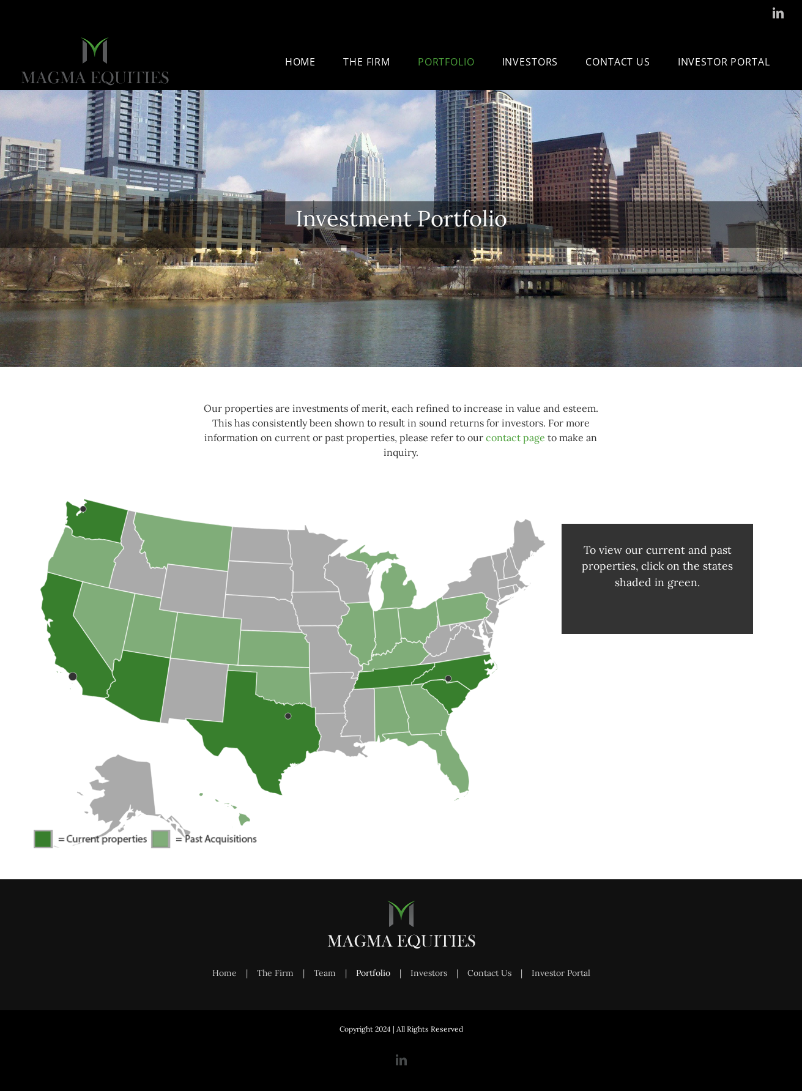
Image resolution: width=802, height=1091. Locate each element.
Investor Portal (561, 972)
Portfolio (373, 972)
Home (224, 972)
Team (325, 972)
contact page (515, 437)
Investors (428, 972)
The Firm (275, 972)
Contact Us (489, 972)
